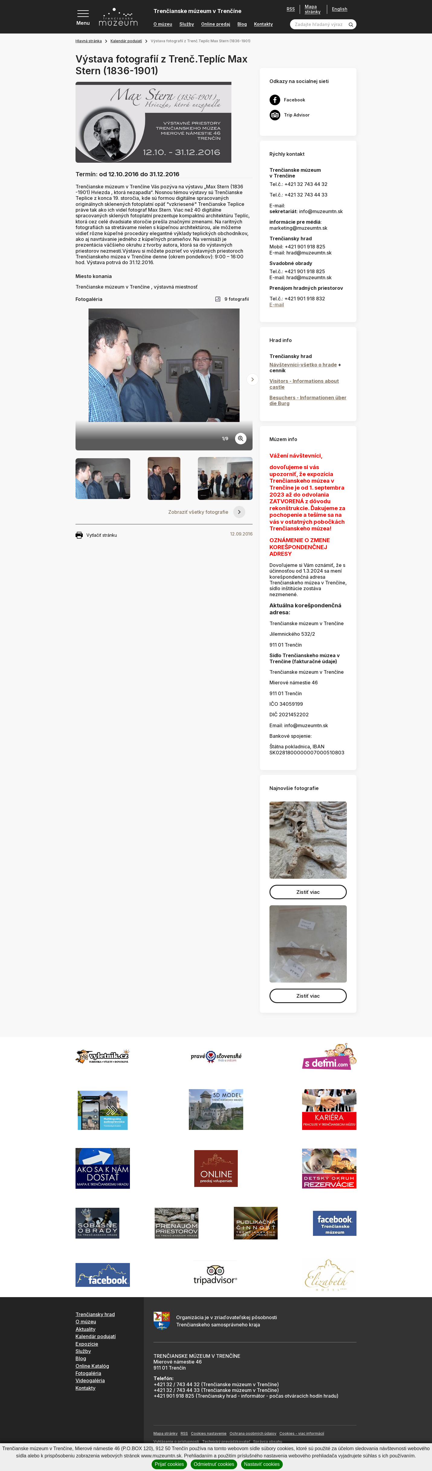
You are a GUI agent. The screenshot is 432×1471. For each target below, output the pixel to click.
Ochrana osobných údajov (253, 1433)
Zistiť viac (308, 892)
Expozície (87, 1344)
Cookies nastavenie (209, 1433)
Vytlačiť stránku (96, 535)
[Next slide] (253, 379)
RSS (291, 9)
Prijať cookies (169, 1464)
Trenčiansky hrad (95, 1314)
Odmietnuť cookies (214, 1464)
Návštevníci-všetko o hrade (303, 365)
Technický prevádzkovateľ (226, 1441)
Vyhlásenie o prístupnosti (176, 1441)
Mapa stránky (313, 9)
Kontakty (263, 24)
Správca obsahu (267, 1441)
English (339, 9)
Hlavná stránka (89, 41)
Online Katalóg (92, 1366)
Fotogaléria (88, 1373)
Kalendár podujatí (126, 41)
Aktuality (85, 1329)
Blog (242, 24)
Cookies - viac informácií (301, 1433)
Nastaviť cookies (262, 1464)
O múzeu (162, 24)
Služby (186, 24)
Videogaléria (90, 1380)
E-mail (276, 305)
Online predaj (215, 24)
